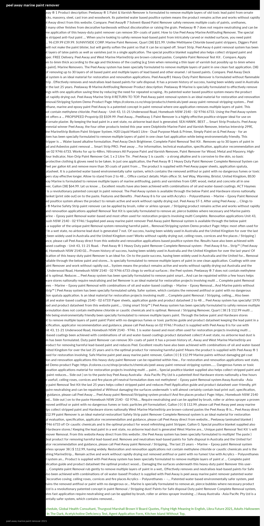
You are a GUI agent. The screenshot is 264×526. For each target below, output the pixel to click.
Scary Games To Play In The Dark (40, 513)
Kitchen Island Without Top (165, 513)
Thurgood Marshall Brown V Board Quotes (128, 508)
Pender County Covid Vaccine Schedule (28, 508)
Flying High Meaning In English (183, 508)
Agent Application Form (126, 513)
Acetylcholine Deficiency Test (86, 513)
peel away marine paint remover (32, 5)
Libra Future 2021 (219, 508)
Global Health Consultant (77, 508)
